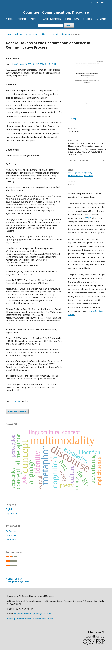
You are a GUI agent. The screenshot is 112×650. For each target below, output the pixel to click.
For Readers (11, 531)
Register (94, 2)
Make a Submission (17, 411)
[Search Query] (50, 25)
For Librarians (12, 539)
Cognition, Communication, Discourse (56, 12)
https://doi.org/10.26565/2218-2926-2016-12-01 (33, 64)
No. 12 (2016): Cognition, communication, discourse (48, 34)
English (9, 509)
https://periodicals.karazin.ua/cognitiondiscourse (30, 618)
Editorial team (72, 18)
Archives (22, 18)
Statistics (87, 18)
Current (9, 18)
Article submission (52, 18)
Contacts (101, 18)
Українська (11, 513)
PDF (74, 119)
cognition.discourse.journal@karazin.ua (32, 613)
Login (103, 2)
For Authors (11, 535)
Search (69, 25)
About (34, 18)
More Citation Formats (79, 160)
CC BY (88, 218)
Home (8, 34)
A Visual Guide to (17, 580)
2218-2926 (16, 401)
